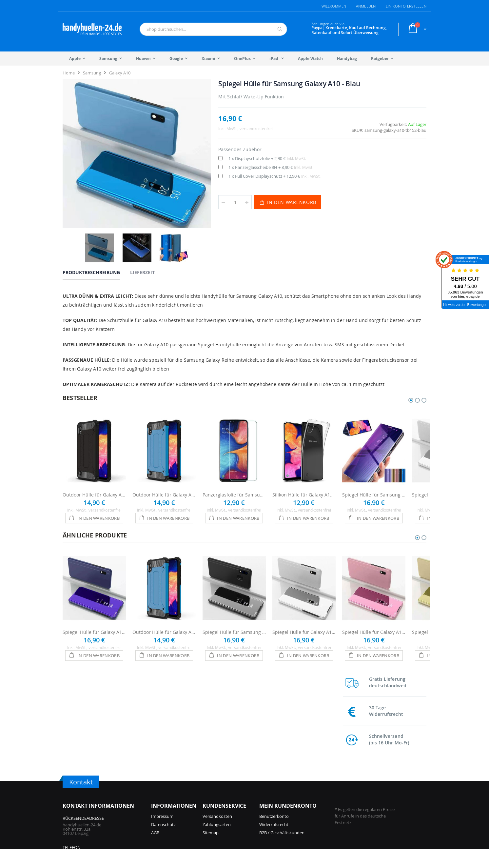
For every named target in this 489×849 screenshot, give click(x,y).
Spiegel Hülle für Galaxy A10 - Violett (94, 612)
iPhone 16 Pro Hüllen (171, 783)
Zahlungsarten (217, 721)
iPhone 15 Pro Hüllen (171, 799)
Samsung (92, 73)
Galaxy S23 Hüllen (303, 799)
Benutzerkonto (274, 713)
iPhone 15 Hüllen (227, 766)
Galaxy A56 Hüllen (304, 775)
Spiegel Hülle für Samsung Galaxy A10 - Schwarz (234, 612)
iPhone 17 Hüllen (167, 775)
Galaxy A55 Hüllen (304, 791)
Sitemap (211, 729)
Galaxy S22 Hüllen (363, 766)
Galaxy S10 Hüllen (363, 783)
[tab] (96, 235)
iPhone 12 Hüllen (227, 799)
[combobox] (213, 29)
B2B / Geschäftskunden (281, 729)
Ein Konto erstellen (406, 6)
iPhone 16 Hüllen (167, 791)
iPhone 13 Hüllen (227, 791)
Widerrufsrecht (273, 721)
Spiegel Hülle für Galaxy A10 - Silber (304, 612)
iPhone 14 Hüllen (227, 783)
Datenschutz (163, 721)
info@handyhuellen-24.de (88, 771)
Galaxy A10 (119, 73)
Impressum (162, 713)
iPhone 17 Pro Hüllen (171, 766)
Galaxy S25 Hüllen (303, 766)
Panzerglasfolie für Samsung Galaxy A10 (234, 475)
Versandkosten (217, 713)
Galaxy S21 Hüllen (363, 775)
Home (69, 73)
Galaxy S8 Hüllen (362, 799)
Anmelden (366, 6)
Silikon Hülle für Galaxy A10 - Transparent (304, 475)
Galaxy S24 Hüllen (303, 783)
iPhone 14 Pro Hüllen (231, 775)
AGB (155, 729)
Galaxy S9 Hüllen (362, 791)
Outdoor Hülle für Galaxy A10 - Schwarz (94, 475)
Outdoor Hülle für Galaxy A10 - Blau (164, 475)
